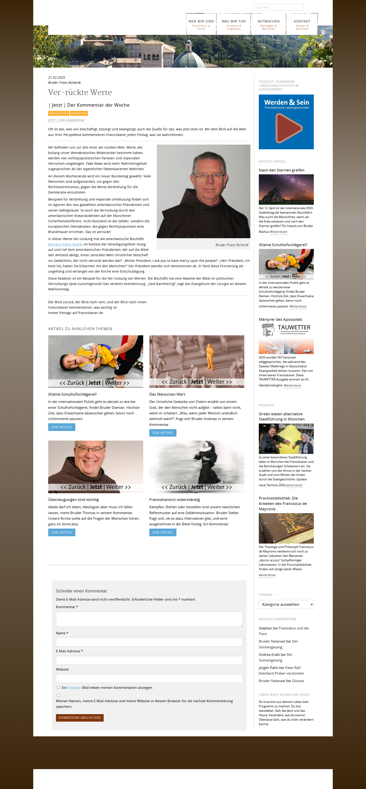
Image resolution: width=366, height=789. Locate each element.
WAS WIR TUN (234, 24)
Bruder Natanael (272, 641)
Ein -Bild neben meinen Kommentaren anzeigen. (107, 687)
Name (62, 633)
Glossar (298, 680)
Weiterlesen (279, 232)
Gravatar (74, 688)
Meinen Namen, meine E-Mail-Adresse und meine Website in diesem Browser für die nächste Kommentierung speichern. (144, 703)
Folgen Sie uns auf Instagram (70, 757)
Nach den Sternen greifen (281, 170)
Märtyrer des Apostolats (280, 319)
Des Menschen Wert (167, 394)
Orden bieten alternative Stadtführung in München (282, 416)
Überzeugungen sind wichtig (73, 499)
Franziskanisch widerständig (174, 499)
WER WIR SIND (201, 24)
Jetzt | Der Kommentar (66, 120)
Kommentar (79, 113)
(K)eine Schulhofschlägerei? (72, 394)
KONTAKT (302, 24)
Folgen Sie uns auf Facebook (69, 747)
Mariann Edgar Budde (65, 244)
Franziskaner (102, 22)
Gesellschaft (58, 113)
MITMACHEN (268, 24)
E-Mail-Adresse (69, 651)
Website (62, 669)
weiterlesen (294, 485)
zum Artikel (62, 427)
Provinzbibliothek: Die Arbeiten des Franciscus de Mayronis (283, 503)
